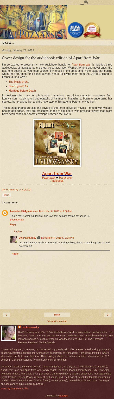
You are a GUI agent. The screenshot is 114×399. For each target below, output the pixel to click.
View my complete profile (14, 388)
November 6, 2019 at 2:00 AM (55, 211)
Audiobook (57, 180)
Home (57, 315)
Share (6, 195)
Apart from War (81, 64)
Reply (13, 224)
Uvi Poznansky (27, 237)
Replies (18, 231)
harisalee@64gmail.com (24, 211)
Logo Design (17, 219)
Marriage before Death (22, 90)
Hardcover (65, 177)
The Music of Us (18, 81)
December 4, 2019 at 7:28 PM (57, 237)
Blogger (63, 395)
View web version (57, 321)
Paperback (48, 177)
